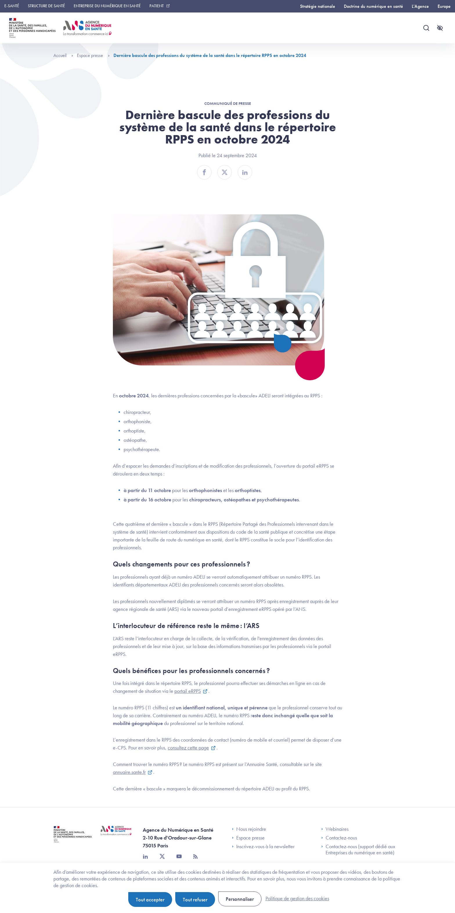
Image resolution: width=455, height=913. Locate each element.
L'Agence (420, 6)
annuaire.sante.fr (129, 772)
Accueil (63, 55)
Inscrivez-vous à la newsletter (263, 846)
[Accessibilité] (440, 27)
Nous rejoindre (249, 829)
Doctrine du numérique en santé (373, 6)
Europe (444, 6)
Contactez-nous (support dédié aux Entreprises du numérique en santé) (358, 849)
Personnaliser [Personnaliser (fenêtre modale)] (240, 899)
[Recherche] (426, 28)
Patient (156, 5)
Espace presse (93, 55)
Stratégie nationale (317, 6)
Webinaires (335, 829)
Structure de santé (46, 5)
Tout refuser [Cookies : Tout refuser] (195, 899)
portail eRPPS (187, 691)
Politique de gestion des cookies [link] (297, 898)
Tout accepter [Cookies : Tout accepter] (150, 899)
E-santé (11, 5)
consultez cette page (188, 747)
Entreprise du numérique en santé (107, 5)
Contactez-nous (339, 838)
